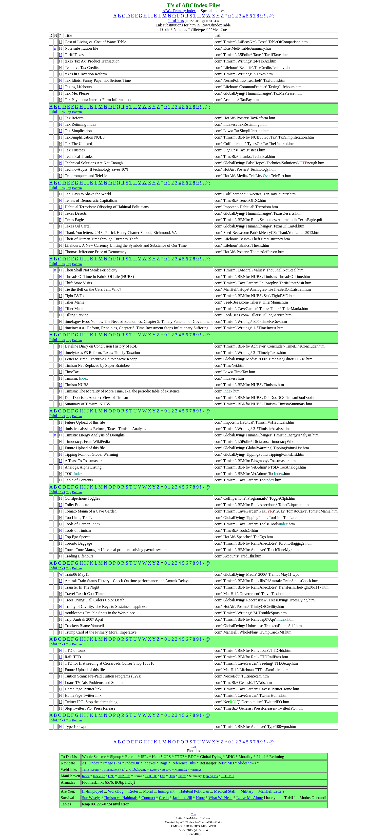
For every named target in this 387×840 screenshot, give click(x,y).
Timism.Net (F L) (113, 769)
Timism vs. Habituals (120, 798)
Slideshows (247, 763)
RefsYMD (225, 763)
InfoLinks (176, 21)
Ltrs (162, 776)
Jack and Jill (182, 798)
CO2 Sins (124, 776)
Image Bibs (112, 763)
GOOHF (151, 776)
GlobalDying (138, 769)
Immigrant (166, 791)
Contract (148, 798)
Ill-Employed (92, 791)
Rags (164, 763)
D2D (111, 776)
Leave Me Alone (249, 798)
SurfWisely (91, 798)
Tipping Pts (210, 776)
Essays (166, 769)
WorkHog (115, 791)
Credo (164, 798)
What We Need (220, 798)
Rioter (133, 791)
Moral (148, 791)
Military (246, 791)
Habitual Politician (194, 791)
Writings (195, 769)
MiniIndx (180, 769)
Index (85, 776)
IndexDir (132, 763)
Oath (172, 776)
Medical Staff (224, 791)
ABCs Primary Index (179, 11)
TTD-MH (227, 776)
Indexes (149, 763)
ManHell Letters (271, 791)
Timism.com (90, 769)
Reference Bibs (184, 763)
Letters (154, 769)
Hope (200, 798)
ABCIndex (90, 763)
